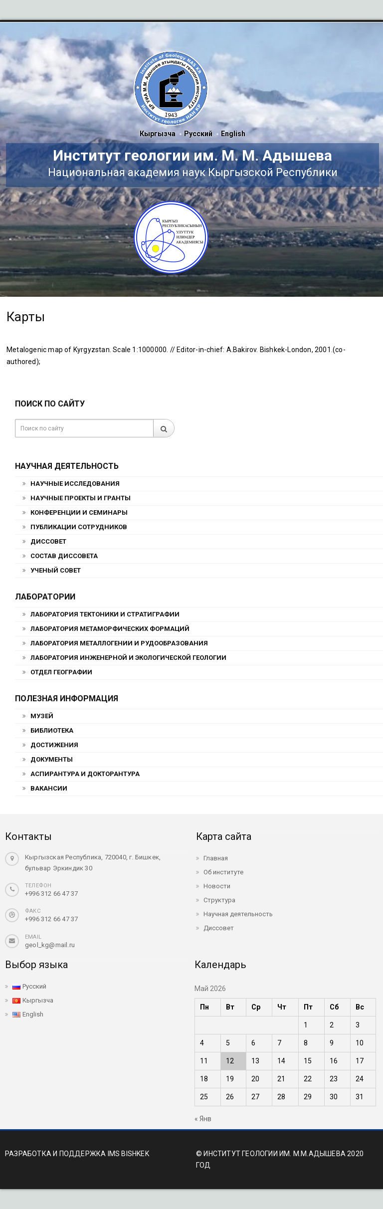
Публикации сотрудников (78, 527)
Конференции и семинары (79, 512)
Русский (198, 134)
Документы (51, 759)
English (233, 134)
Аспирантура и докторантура (85, 774)
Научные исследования (75, 483)
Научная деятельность (238, 914)
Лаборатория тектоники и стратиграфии (105, 614)
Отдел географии (61, 672)
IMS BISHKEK (128, 1154)
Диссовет (48, 541)
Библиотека (51, 730)
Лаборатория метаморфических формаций (110, 628)
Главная (215, 858)
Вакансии (48, 788)
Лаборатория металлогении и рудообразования (119, 643)
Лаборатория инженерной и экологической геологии (128, 657)
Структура (219, 900)
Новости (216, 886)
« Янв (202, 1119)
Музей (41, 716)
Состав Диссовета (64, 556)
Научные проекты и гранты (80, 498)
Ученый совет (55, 570)
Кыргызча (158, 134)
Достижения (54, 745)
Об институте (223, 872)
